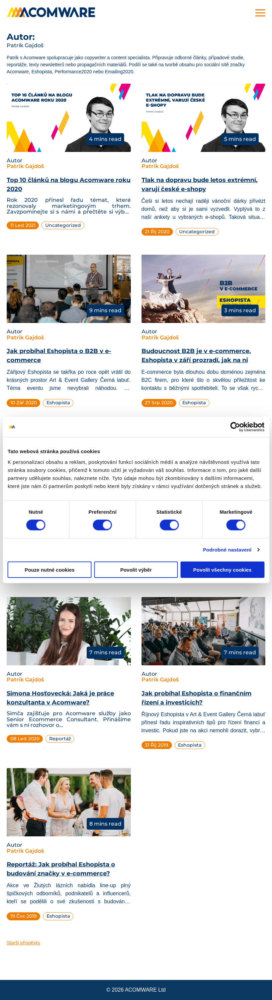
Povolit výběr (136, 569)
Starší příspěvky (23, 942)
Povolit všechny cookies (222, 569)
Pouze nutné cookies (50, 569)
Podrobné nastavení (227, 550)
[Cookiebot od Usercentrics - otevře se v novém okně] (235, 427)
